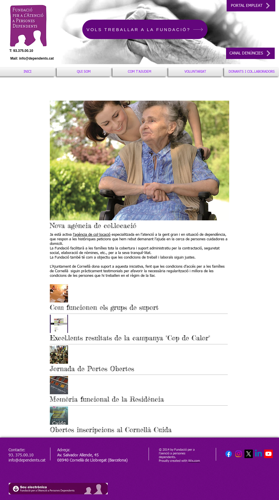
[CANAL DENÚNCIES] (250, 53)
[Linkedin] (258, 454)
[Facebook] (228, 454)
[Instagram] (238, 454)
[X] (248, 454)
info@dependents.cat (36, 58)
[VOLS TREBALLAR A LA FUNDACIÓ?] (145, 29)
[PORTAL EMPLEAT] (251, 5)
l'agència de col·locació (91, 235)
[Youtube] (268, 454)
